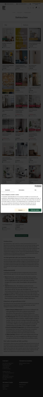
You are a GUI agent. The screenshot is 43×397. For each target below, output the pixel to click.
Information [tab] (21, 190)
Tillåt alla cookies (35, 210)
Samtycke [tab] (7, 190)
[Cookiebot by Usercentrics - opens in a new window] (35, 186)
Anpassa (21, 210)
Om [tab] (35, 190)
